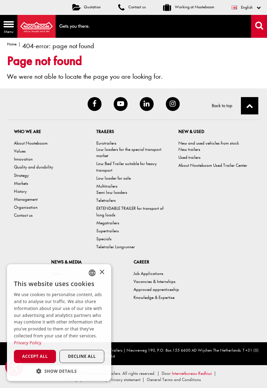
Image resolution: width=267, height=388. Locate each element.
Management (26, 199)
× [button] (101, 272)
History (20, 191)
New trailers (189, 149)
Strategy (21, 175)
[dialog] (59, 322)
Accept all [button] (35, 356)
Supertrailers (107, 230)
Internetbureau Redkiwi (192, 373)
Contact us (132, 7)
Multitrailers (107, 186)
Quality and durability (33, 167)
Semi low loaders (111, 192)
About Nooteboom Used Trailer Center (212, 165)
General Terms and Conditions (174, 379)
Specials (104, 238)
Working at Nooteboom (188, 7)
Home (12, 44)
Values (20, 151)
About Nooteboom (31, 143)
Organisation (26, 207)
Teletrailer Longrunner (115, 246)
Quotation (86, 7)
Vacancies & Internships (155, 281)
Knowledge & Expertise (154, 297)
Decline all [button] (82, 356)
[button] (59, 371)
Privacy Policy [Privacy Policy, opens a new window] (27, 343)
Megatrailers (107, 222)
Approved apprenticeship (156, 289)
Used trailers (189, 157)
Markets (21, 183)
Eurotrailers (106, 143)
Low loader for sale (113, 178)
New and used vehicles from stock (208, 143)
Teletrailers (106, 200)
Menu (7, 28)
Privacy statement (125, 379)
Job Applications (148, 273)
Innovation (23, 159)
